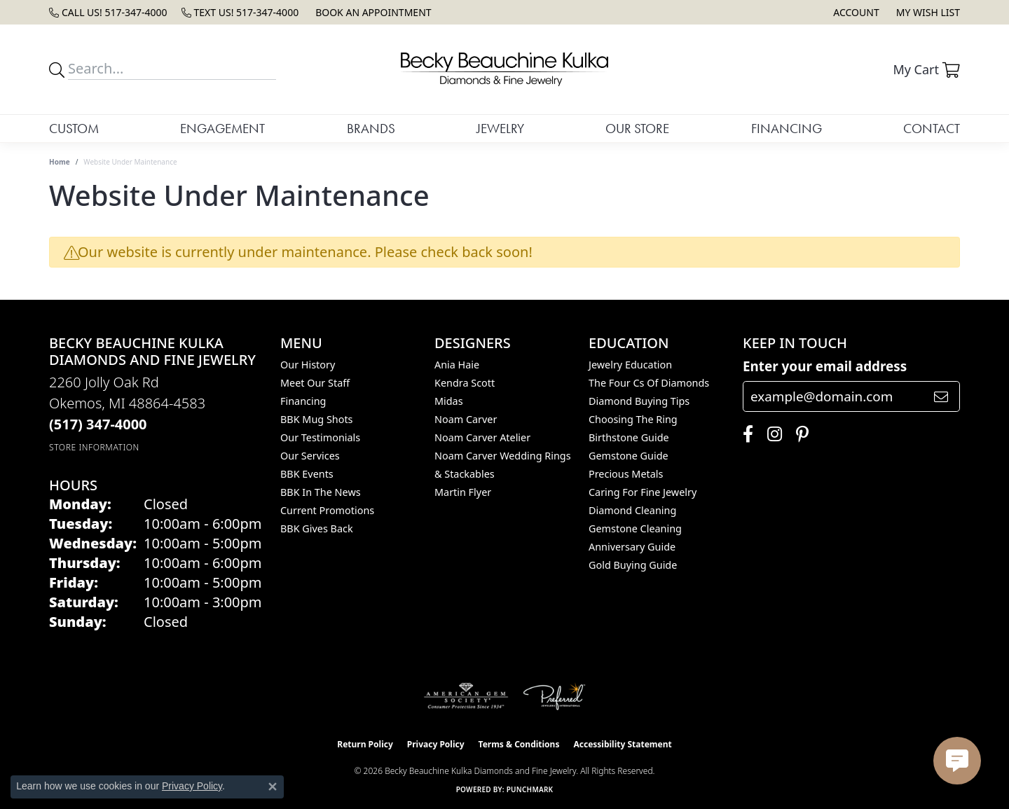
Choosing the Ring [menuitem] (633, 419)
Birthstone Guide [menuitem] (629, 437)
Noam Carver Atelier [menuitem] (482, 437)
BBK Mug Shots (316, 419)
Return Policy (365, 744)
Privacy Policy (436, 744)
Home (59, 162)
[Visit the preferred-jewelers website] (554, 696)
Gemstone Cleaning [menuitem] (635, 528)
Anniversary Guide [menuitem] (632, 546)
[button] (854, 12)
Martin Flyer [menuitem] (462, 492)
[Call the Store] (98, 424)
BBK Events (307, 473)
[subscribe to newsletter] (941, 396)
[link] (108, 12)
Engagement (222, 128)
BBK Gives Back (316, 528)
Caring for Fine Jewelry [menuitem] (642, 492)
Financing (786, 128)
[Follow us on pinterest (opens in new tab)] (799, 434)
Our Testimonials (320, 437)
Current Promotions (327, 510)
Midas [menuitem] (448, 401)
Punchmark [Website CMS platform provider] (530, 789)
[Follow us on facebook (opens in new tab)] (744, 434)
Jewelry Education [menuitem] (630, 364)
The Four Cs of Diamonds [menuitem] (649, 382)
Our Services (310, 455)
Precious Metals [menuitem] (626, 473)
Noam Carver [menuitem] (465, 419)
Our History (307, 364)
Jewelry (500, 128)
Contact (931, 128)
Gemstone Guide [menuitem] (628, 455)
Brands (371, 128)
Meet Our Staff (315, 382)
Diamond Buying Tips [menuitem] (639, 401)
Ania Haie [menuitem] (456, 364)
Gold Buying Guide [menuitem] (633, 565)
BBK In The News (320, 492)
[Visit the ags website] (466, 696)
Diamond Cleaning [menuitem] (632, 510)
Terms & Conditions (519, 744)
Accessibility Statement (622, 744)
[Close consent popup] (272, 786)
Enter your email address (825, 366)
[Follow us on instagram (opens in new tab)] (771, 434)
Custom (74, 128)
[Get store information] (94, 447)
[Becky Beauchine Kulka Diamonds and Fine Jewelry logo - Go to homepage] (504, 69)
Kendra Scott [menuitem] (464, 382)
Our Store (637, 128)
